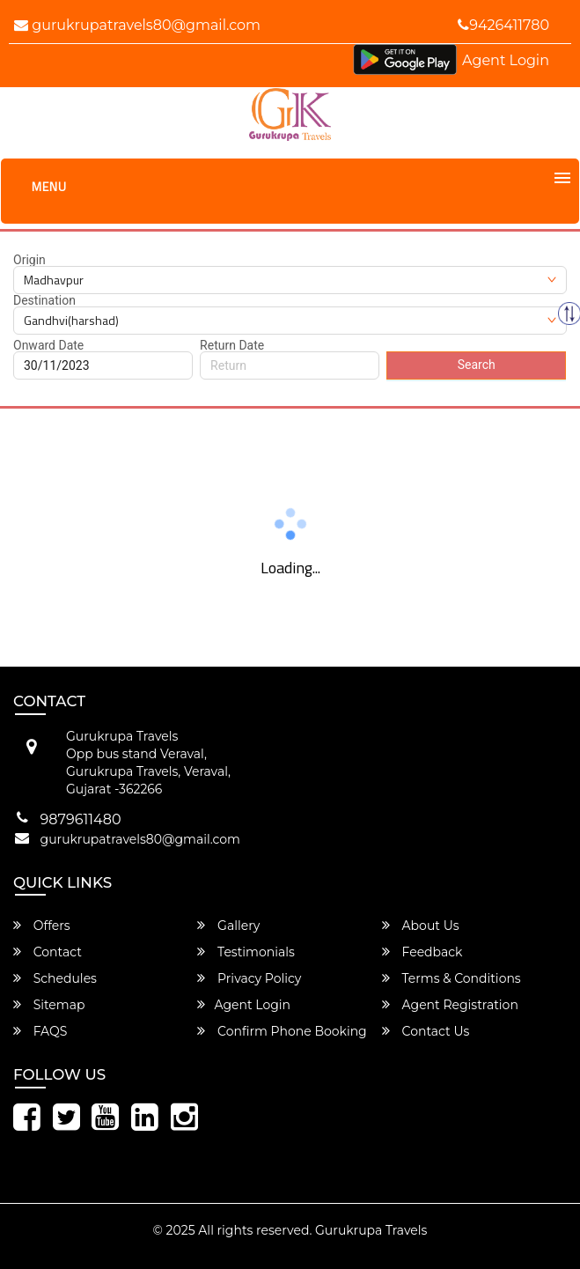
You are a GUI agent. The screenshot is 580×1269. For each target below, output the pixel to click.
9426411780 (503, 25)
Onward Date (48, 345)
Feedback (422, 952)
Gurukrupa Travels (371, 1230)
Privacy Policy (249, 978)
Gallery (228, 925)
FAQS (40, 1031)
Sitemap (48, 1005)
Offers (41, 925)
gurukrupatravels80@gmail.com (137, 25)
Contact (47, 952)
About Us (420, 925)
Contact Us (425, 1031)
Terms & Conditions (451, 978)
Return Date (232, 345)
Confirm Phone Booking (281, 1031)
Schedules (55, 978)
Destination (44, 300)
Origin (29, 260)
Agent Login (505, 60)
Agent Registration (450, 1005)
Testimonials (245, 952)
